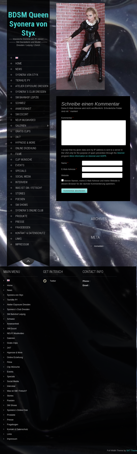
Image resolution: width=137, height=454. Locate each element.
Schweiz (20, 103)
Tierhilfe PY (22, 80)
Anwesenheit (23, 108)
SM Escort (21, 114)
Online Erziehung (25, 148)
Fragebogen (22, 227)
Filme (18, 154)
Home (18, 63)
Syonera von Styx (26, 74)
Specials (20, 171)
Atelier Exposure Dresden (31, 86)
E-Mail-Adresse (69, 169)
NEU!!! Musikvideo (25, 120)
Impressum (22, 244)
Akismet (120, 153)
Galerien (20, 125)
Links (18, 238)
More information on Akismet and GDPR (88, 156)
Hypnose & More (25, 142)
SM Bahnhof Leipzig (27, 97)
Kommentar (67, 118)
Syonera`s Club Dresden (30, 91)
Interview (21, 182)
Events (19, 165)
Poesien (20, 199)
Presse (19, 221)
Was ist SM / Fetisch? (28, 187)
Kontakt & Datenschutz (30, 233)
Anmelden (98, 246)
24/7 (18, 137)
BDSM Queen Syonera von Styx (28, 24)
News (18, 69)
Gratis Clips (23, 131)
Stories (20, 193)
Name (64, 163)
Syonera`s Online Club (29, 210)
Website (65, 175)
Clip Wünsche (23, 159)
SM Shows (21, 204)
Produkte (21, 216)
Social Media (23, 176)
